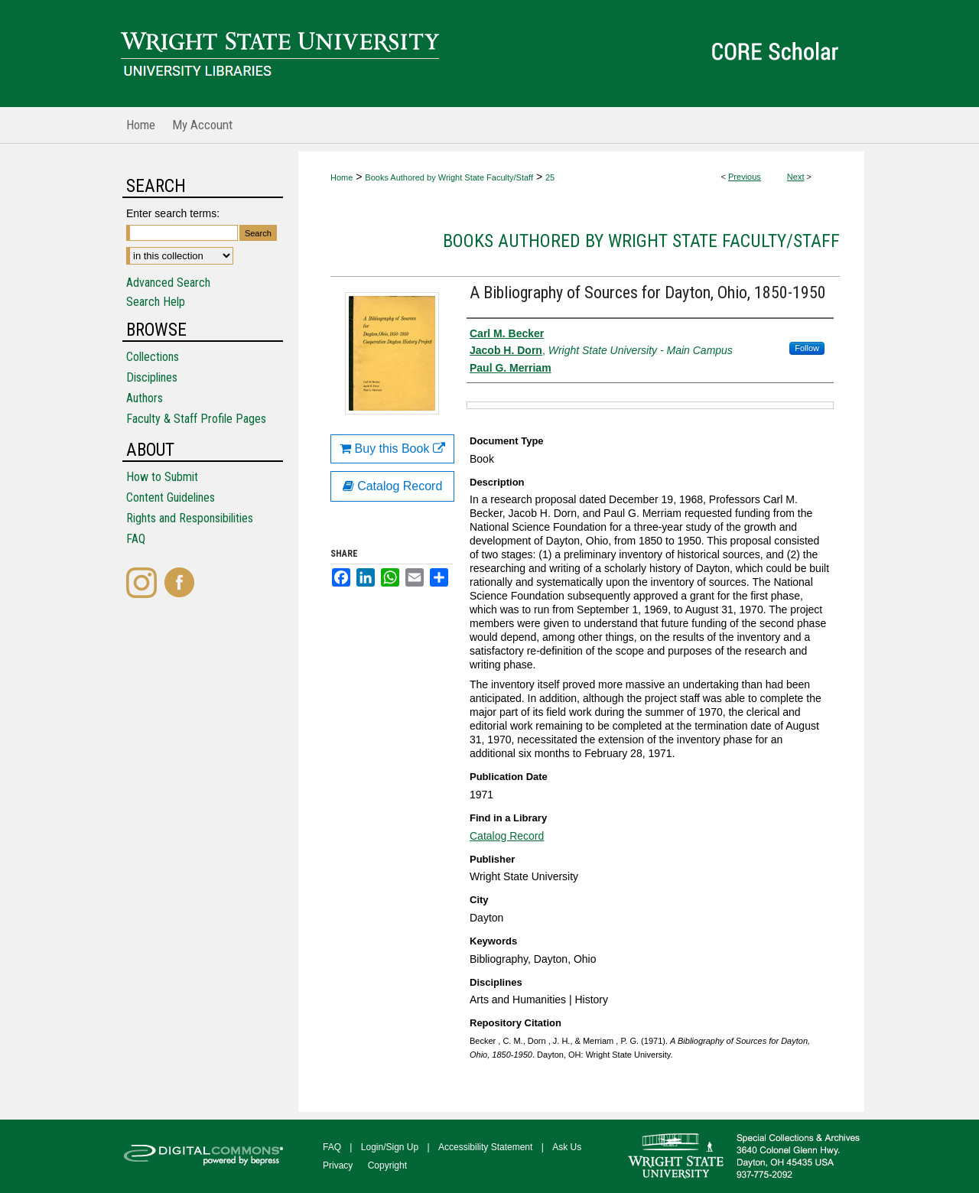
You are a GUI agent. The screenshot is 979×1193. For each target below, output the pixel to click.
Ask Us (566, 1147)
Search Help (155, 301)
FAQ (135, 538)
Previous (744, 176)
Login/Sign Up (389, 1147)
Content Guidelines (170, 497)
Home (341, 177)
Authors (144, 398)
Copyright (387, 1165)
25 (550, 177)
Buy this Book (392, 448)
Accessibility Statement (485, 1147)
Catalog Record (507, 836)
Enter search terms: (173, 213)
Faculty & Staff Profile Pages (196, 418)
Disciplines (151, 377)
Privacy (338, 1165)
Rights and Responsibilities (189, 518)
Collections (152, 356)
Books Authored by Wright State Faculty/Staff (449, 177)
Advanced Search (168, 282)
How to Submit (162, 477)
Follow (807, 348)
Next (796, 176)
